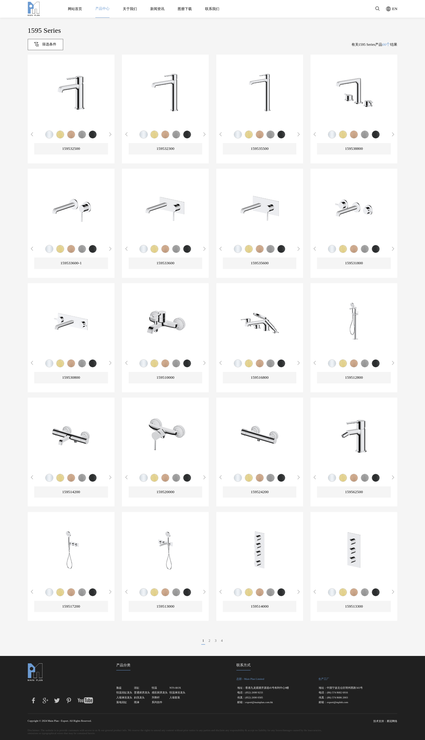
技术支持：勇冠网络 (385, 721)
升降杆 (156, 697)
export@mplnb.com (337, 702)
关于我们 (130, 9)
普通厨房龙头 (139, 692)
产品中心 (102, 8)
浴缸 (136, 688)
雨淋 (136, 702)
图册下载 (185, 9)
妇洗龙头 (139, 697)
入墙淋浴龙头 (122, 697)
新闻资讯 (157, 9)
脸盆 (119, 688)
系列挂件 (157, 702)
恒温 (154, 688)
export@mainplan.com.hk (259, 702)
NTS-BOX (175, 688)
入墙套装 (174, 697)
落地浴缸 (121, 702)
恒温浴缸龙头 (122, 692)
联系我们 (212, 9)
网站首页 (75, 9)
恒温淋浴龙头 (175, 692)
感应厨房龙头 (157, 692)
